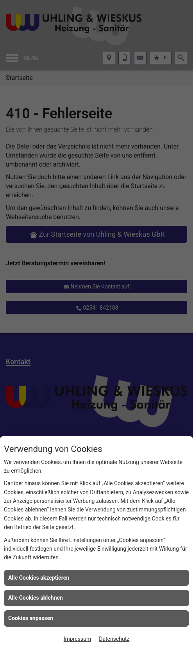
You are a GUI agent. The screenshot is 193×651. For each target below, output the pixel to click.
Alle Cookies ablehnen (35, 598)
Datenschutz (114, 639)
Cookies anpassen (30, 618)
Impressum (77, 639)
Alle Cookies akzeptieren (38, 578)
